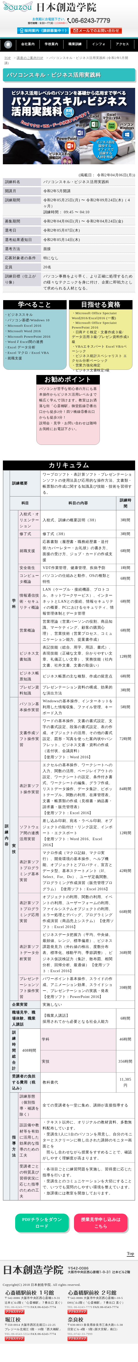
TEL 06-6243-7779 (79, 1307)
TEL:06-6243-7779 (17, 1307)
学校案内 (51, 44)
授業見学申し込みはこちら (101, 1222)
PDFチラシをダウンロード (42, 1222)
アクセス (122, 44)
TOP (7, 58)
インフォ (98, 44)
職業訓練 (75, 44)
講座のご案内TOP (30, 58)
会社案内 (27, 44)
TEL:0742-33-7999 (80, 1333)
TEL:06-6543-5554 (17, 1333)
